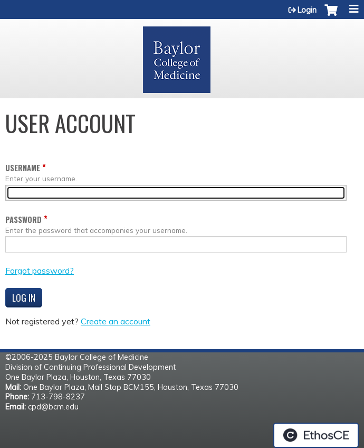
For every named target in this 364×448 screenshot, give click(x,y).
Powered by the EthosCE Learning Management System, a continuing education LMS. (316, 435)
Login (307, 10)
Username (22, 167)
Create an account (115, 321)
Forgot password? (39, 270)
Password (23, 219)
